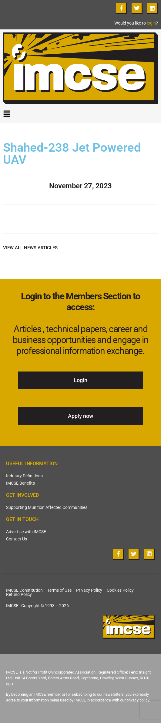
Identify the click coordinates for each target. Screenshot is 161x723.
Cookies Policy (120, 590)
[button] (80, 115)
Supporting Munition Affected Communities (46, 507)
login (151, 23)
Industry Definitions (24, 475)
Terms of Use (59, 590)
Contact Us (16, 538)
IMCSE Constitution (24, 590)
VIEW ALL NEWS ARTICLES (30, 248)
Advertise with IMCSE (26, 531)
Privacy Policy (89, 590)
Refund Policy (19, 594)
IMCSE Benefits (20, 483)
